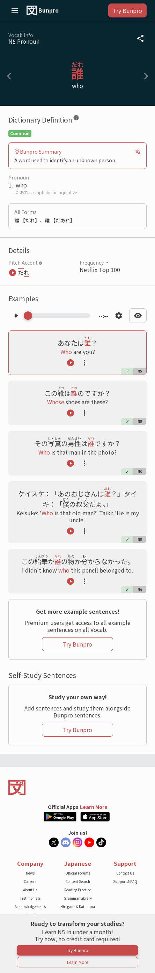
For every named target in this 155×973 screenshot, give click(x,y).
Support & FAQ (125, 881)
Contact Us (125, 873)
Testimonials (30, 898)
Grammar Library (78, 898)
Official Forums (77, 873)
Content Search (77, 881)
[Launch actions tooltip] (84, 362)
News (30, 873)
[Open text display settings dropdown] (138, 315)
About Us (30, 889)
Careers (30, 881)
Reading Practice (77, 889)
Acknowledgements (30, 906)
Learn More (94, 806)
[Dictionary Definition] (76, 119)
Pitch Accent (25, 262)
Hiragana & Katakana (77, 906)
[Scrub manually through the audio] (59, 316)
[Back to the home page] (77, 788)
